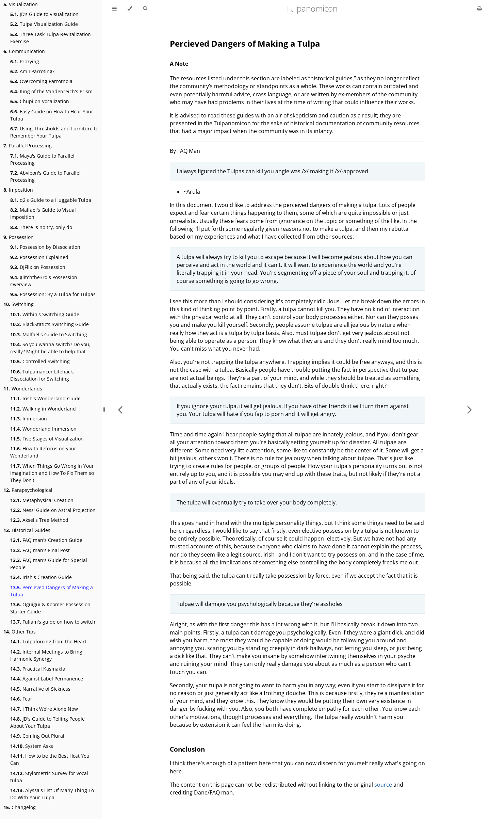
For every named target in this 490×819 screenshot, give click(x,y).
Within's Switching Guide (44, 314)
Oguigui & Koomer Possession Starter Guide (50, 608)
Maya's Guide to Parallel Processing (42, 159)
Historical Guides (26, 530)
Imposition (18, 190)
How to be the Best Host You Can (49, 759)
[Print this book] (479, 8)
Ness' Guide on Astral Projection (53, 510)
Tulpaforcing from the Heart (48, 641)
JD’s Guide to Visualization (44, 14)
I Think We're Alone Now (44, 709)
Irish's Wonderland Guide (45, 398)
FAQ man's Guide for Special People (48, 564)
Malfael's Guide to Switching (48, 334)
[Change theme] (129, 8)
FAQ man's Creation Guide (46, 540)
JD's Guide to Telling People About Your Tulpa (47, 722)
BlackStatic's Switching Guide (49, 324)
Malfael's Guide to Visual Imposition (43, 213)
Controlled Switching (40, 361)
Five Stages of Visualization (47, 438)
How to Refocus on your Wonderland (43, 452)
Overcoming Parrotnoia (41, 81)
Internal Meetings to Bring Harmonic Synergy (46, 655)
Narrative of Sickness (40, 689)
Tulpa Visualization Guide (44, 24)
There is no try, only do (41, 227)
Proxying (24, 61)
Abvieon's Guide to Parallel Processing (45, 176)
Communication (24, 51)
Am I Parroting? (32, 71)
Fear (21, 698)
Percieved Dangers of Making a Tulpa (51, 591)
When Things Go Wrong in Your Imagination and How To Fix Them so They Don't (52, 473)
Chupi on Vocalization (39, 101)
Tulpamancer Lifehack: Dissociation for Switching (42, 375)
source (383, 784)
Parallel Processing (27, 145)
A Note (179, 63)
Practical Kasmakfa (37, 668)
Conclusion (187, 749)
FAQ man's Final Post (40, 550)
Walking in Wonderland (43, 408)
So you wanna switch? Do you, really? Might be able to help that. (50, 348)
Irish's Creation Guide (41, 577)
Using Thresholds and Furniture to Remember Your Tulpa (54, 132)
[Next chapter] (469, 409)
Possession (18, 237)
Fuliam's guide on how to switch (52, 622)
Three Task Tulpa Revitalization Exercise (50, 38)
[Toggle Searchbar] (144, 8)
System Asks (31, 746)
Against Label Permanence (46, 678)
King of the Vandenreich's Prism (51, 91)
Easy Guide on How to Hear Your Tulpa (51, 115)
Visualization (20, 4)
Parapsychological (27, 490)
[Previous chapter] (120, 409)
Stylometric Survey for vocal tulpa (49, 777)
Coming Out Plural (37, 736)
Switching (18, 304)
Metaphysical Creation (42, 500)
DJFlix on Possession (37, 267)
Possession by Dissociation (45, 247)
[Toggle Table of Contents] (114, 8)
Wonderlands (22, 388)
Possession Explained (39, 257)
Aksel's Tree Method (39, 520)
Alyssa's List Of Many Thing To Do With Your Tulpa (52, 794)
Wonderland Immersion (43, 428)
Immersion (28, 418)
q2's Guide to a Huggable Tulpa (50, 200)
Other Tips (19, 631)
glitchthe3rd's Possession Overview (43, 281)
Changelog (19, 807)
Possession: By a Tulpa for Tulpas (53, 294)
